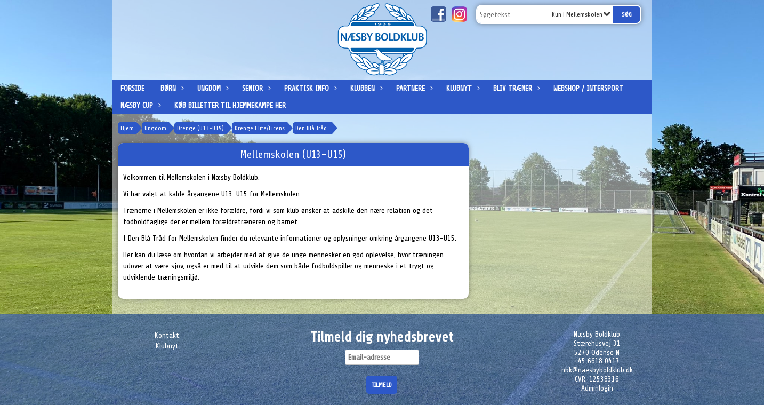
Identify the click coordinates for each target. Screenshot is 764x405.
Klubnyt (461, 88)
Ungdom (211, 88)
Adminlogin (597, 388)
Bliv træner (515, 88)
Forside (132, 88)
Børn (170, 88)
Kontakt (167, 335)
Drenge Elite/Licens (260, 128)
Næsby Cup (139, 105)
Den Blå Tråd (311, 128)
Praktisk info (309, 88)
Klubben (365, 88)
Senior (255, 88)
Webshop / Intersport (588, 88)
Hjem (127, 128)
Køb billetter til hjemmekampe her (230, 105)
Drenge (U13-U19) (200, 128)
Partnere (413, 88)
